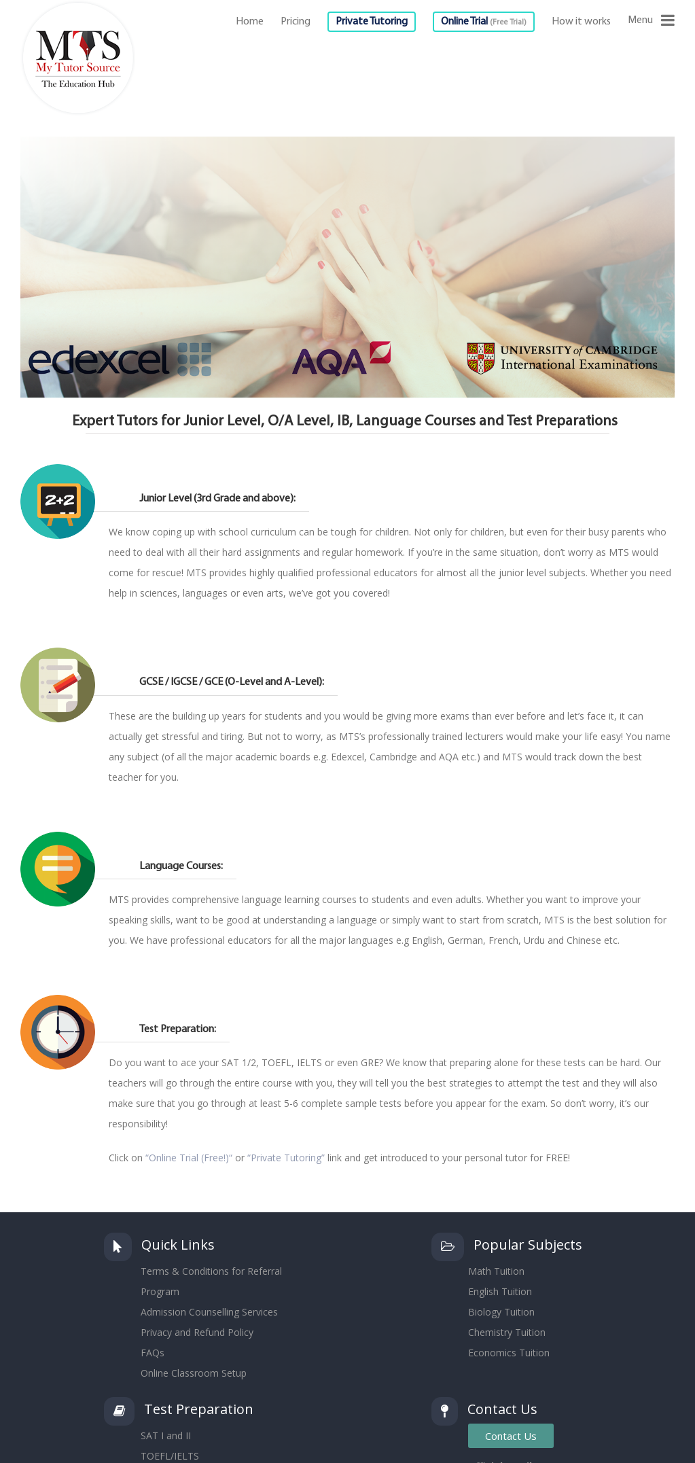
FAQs (152, 1352)
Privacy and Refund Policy (197, 1332)
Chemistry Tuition (507, 1332)
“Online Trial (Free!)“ (188, 1157)
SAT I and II (166, 1435)
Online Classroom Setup (194, 1373)
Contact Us (511, 1436)
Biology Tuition (501, 1311)
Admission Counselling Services (209, 1311)
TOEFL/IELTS (170, 1455)
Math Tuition (496, 1271)
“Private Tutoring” (286, 1157)
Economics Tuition (509, 1352)
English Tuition (500, 1291)
